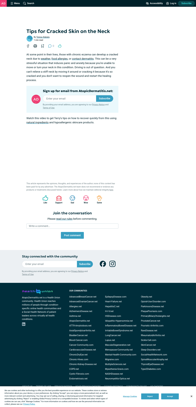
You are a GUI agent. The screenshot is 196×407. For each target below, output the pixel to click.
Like (44, 199)
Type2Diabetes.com (151, 369)
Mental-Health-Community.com (120, 354)
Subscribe (186, 3)
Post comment (72, 235)
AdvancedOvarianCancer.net (83, 301)
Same (98, 199)
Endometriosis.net (78, 378)
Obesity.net (146, 296)
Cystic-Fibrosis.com (79, 373)
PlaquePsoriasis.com (151, 311)
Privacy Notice (98, 104)
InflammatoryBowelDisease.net (120, 325)
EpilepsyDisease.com (115, 296)
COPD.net (74, 369)
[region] (98, 396)
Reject (150, 396)
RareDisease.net (149, 330)
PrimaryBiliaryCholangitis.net (155, 316)
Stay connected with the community (50, 256)
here (111, 190)
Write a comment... (39, 225)
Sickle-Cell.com (148, 340)
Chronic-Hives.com (78, 359)
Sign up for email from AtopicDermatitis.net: (78, 91)
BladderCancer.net (78, 335)
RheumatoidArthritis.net (153, 335)
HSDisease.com (113, 316)
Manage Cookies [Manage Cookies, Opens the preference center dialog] (130, 396)
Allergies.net (75, 306)
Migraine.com (112, 359)
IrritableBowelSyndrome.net (119, 330)
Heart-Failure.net (113, 301)
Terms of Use (49, 108)
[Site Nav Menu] (15, 3)
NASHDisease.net (114, 373)
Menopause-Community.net (119, 349)
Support (57, 199)
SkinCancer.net (148, 345)
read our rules (64, 218)
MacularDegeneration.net (117, 345)
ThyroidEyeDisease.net (152, 364)
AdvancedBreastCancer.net (82, 296)
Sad (71, 199)
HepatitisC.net (112, 306)
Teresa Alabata (42, 37)
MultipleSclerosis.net (115, 364)
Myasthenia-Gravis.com (117, 369)
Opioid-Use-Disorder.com (153, 301)
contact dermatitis (83, 58)
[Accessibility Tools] (154, 3)
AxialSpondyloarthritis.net (82, 330)
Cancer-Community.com (81, 345)
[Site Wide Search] (29, 3)
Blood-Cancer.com (78, 340)
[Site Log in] (171, 3)
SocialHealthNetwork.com (154, 354)
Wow (84, 199)
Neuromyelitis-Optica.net (117, 378)
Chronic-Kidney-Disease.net (83, 364)
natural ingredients (37, 122)
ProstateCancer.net (150, 320)
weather (45, 58)
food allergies (59, 58)
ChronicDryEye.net (78, 354)
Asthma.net (75, 316)
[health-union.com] (37, 291)
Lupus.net (110, 340)
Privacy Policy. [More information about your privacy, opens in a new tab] (29, 404)
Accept (170, 396)
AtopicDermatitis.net (79, 320)
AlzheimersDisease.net (80, 311)
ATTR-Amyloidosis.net (80, 325)
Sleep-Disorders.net (150, 349)
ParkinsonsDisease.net (152, 306)
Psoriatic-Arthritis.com (152, 325)
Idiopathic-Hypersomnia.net (119, 320)
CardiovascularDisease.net (82, 349)
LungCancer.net (113, 335)
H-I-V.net (109, 311)
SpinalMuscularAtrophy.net (154, 359)
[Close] (191, 396)
